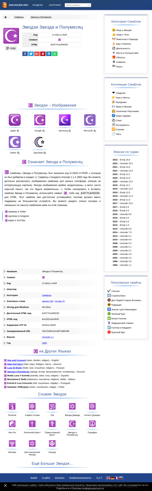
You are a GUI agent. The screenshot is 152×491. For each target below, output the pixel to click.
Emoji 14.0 (125, 167)
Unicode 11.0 (126, 196)
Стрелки (117, 129)
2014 (115, 232)
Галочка (113, 291)
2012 (115, 236)
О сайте (46, 477)
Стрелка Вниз (116, 295)
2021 (115, 167)
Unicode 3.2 (126, 258)
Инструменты (120, 125)
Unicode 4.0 (126, 254)
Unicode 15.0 (126, 163)
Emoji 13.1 (125, 174)
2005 (115, 250)
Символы (19, 17)
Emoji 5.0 (124, 207)
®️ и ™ (99, 477)
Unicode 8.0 (126, 229)
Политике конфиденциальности (88, 488)
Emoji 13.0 (125, 178)
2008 (115, 247)
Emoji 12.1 (125, 185)
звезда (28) (47, 301)
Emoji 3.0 (124, 218)
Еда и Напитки (121, 43)
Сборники (55, 5)
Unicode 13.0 (126, 181)
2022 (115, 160)
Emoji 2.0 (124, 221)
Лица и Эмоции (122, 30)
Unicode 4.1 (126, 250)
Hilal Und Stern (15, 364)
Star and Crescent (16, 360)
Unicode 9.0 (126, 214)
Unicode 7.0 (126, 232)
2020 (115, 174)
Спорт (116, 120)
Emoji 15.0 (125, 160)
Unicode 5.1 (126, 247)
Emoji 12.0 (125, 192)
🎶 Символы (42, 177)
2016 (115, 210)
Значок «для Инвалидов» (122, 309)
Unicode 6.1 (126, 236)
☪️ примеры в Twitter (15, 211)
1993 (79, 177)
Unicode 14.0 (126, 170)
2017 (115, 203)
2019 (115, 185)
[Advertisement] (52, 79)
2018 (115, 196)
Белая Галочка (116, 318)
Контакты (59, 477)
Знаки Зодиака (121, 115)
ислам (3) (60, 301)
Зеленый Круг (116, 313)
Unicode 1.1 (67, 177)
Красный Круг (116, 332)
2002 (115, 258)
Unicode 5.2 (126, 243)
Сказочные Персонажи (125, 111)
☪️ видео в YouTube (15, 220)
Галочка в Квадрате (119, 327)
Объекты (118, 57)
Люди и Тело (120, 34)
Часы (116, 134)
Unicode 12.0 (126, 189)
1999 (115, 261)
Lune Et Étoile (14, 368)
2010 (115, 239)
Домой (33, 477)
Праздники (118, 102)
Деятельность (121, 48)
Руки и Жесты (120, 97)
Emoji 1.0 (124, 225)
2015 (115, 221)
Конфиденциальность (80, 477)
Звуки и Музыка (121, 106)
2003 (115, 254)
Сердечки (118, 93)
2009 (115, 243)
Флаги (117, 66)
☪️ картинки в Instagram (17, 216)
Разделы (38, 5)
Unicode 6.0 (126, 239)
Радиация (114, 304)
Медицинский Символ (120, 323)
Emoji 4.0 (124, 210)
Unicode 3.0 (126, 261)
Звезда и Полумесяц (41, 17)
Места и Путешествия (125, 53)
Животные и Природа (125, 39)
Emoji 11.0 (125, 200)
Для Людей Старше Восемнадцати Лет (125, 300)
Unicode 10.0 (126, 203)
